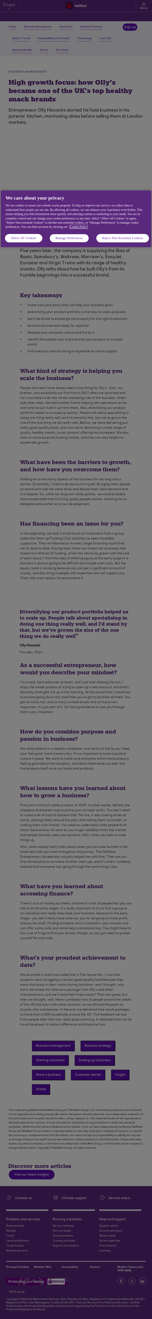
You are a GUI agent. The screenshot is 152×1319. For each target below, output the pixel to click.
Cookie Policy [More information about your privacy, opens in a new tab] (78, 227)
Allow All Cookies (23, 238)
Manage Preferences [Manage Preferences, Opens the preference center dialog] (69, 238)
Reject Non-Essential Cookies (122, 238)
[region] (76, 218)
